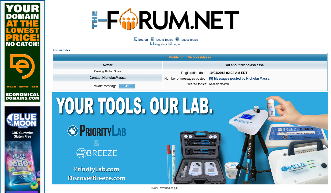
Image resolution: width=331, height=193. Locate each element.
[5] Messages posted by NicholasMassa (239, 78)
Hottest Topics (189, 39)
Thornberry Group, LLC (169, 188)
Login (174, 44)
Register (157, 44)
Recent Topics (164, 39)
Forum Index (61, 50)
